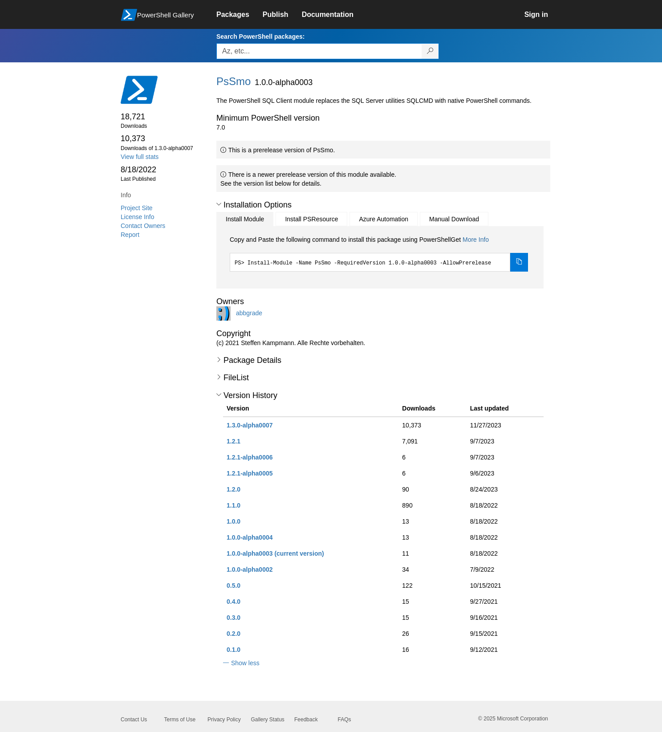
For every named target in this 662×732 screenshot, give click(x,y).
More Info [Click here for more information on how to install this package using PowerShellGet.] (476, 239)
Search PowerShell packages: (260, 36)
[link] (239, 14)
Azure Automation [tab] (383, 219)
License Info (137, 216)
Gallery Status (267, 719)
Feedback (306, 719)
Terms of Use (180, 719)
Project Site (137, 207)
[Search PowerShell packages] (430, 51)
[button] (218, 204)
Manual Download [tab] (454, 219)
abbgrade (249, 312)
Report (130, 234)
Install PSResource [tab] (311, 219)
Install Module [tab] (245, 219)
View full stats (139, 156)
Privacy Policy (224, 719)
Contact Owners (143, 225)
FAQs (344, 719)
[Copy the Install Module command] (519, 262)
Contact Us (134, 719)
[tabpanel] (379, 253)
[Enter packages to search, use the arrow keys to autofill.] (319, 51)
